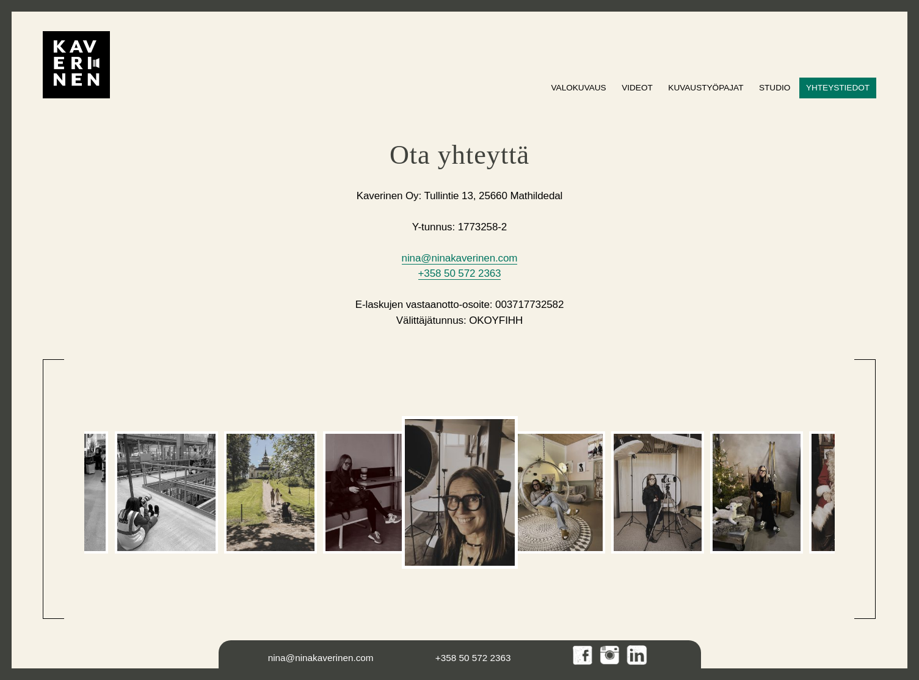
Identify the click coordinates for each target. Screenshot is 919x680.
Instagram (610, 656)
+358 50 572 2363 (459, 273)
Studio (774, 87)
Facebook (583, 656)
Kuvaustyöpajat (705, 87)
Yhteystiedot (838, 87)
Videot (637, 87)
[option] (166, 492)
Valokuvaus (578, 87)
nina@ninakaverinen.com (460, 258)
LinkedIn (637, 656)
